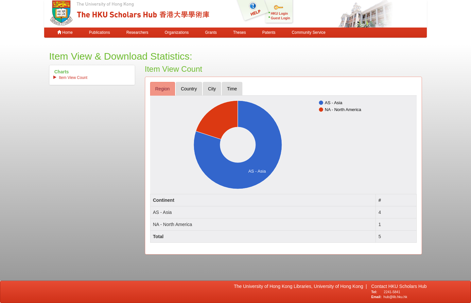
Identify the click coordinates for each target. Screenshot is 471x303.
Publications (99, 32)
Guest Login (280, 18)
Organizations (177, 32)
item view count (73, 77)
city (212, 88)
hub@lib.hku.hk (395, 297)
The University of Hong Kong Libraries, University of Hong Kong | (300, 286)
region (162, 88)
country (189, 88)
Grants (211, 32)
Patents (268, 32)
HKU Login (279, 13)
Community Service (308, 32)
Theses (239, 32)
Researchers (137, 32)
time (232, 88)
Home (65, 32)
